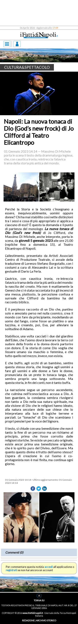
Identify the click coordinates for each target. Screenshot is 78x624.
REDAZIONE (28, 620)
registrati (11, 570)
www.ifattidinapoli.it (32, 613)
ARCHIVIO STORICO (46, 620)
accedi (49, 566)
